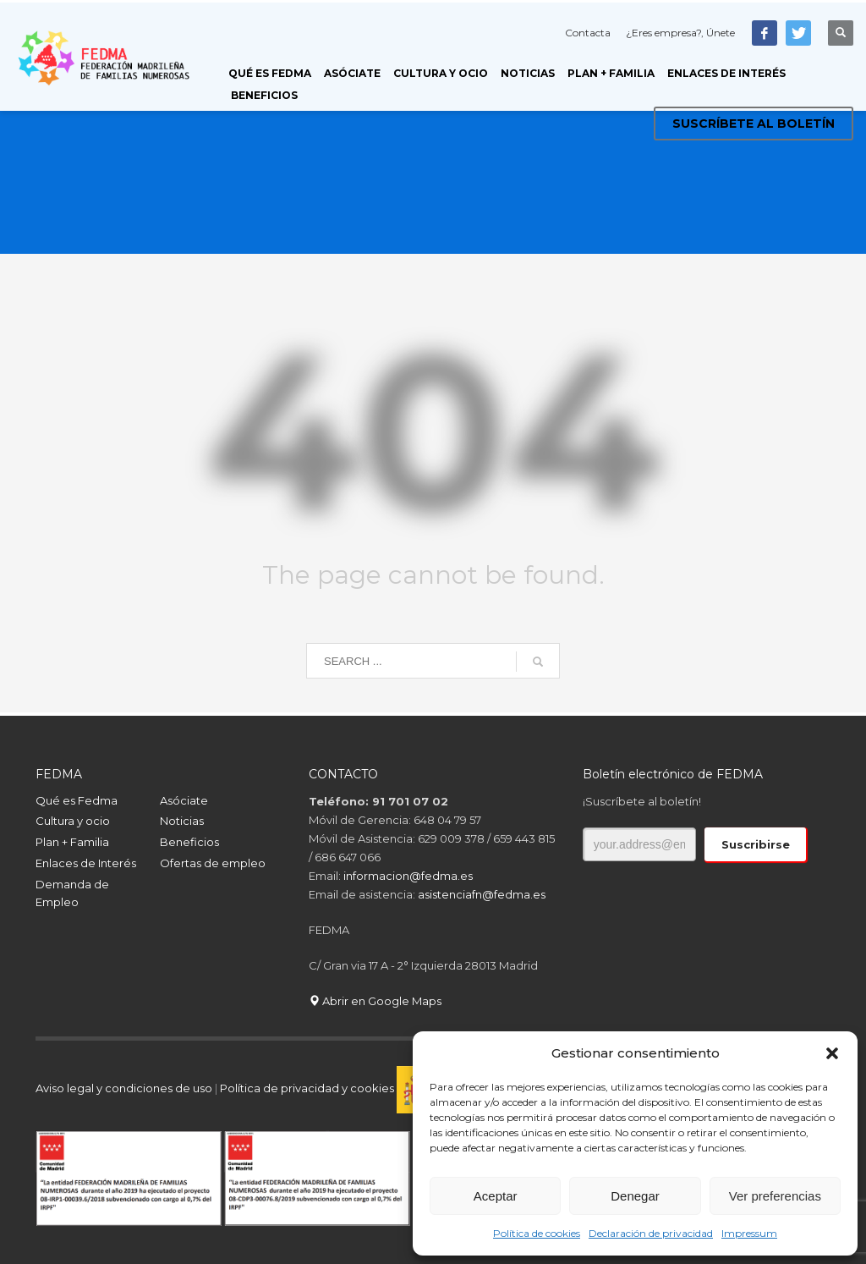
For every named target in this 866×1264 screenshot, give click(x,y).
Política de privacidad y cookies (308, 1088)
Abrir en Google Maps (375, 1001)
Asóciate (184, 800)
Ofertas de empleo (213, 863)
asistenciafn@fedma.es (481, 894)
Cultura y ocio (73, 820)
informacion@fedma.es (408, 875)
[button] (832, 1053)
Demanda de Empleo (72, 893)
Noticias (182, 820)
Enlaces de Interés (86, 863)
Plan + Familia (72, 842)
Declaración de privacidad (651, 1233)
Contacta (588, 32)
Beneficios (189, 842)
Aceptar (496, 1196)
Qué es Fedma (77, 800)
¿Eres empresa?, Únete (680, 32)
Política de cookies (536, 1233)
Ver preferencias (775, 1196)
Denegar (635, 1196)
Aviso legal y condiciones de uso (124, 1088)
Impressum (749, 1233)
